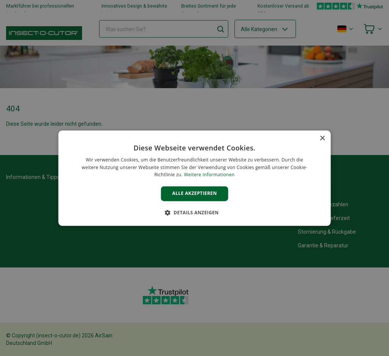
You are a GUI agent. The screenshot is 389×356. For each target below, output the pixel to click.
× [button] (322, 138)
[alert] (194, 178)
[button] (194, 212)
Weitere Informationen (209, 175)
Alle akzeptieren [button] (194, 193)
